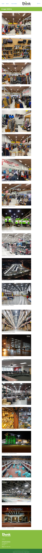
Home (3, 3)
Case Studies (14, 3)
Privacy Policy (16, 550)
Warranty (26, 550)
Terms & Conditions (21, 550)
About (7, 3)
